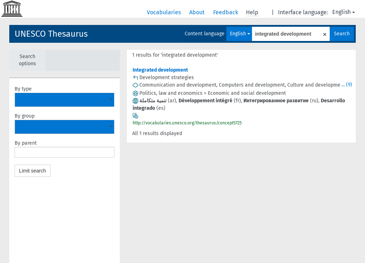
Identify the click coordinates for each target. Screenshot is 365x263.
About (197, 12)
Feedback (226, 12)
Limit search (32, 171)
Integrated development (160, 70)
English (343, 12)
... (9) (346, 85)
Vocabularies (164, 12)
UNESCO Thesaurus (51, 34)
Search (342, 34)
